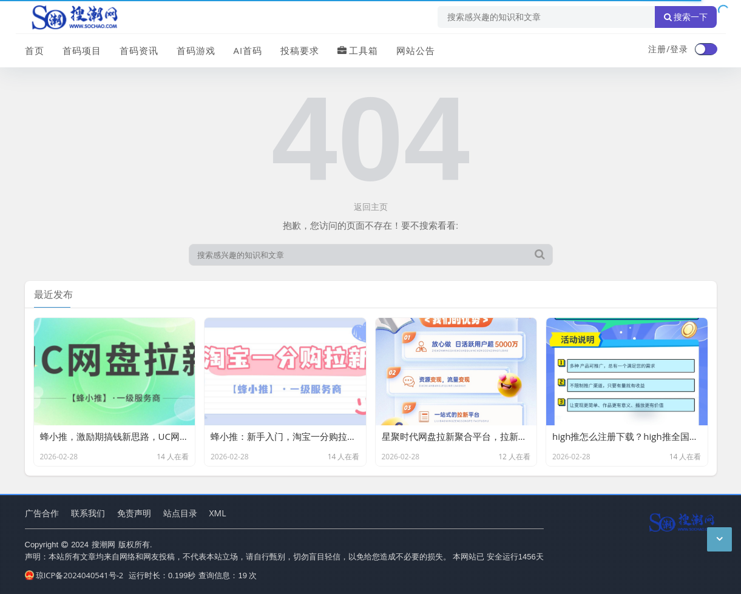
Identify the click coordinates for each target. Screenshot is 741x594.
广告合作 (42, 513)
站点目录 (180, 513)
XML (217, 513)
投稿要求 (299, 50)
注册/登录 (668, 49)
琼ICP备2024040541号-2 (74, 575)
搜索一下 (686, 17)
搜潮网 (103, 544)
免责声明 (134, 513)
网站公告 (415, 50)
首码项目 (82, 50)
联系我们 (88, 513)
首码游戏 (196, 50)
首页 (34, 50)
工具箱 (357, 50)
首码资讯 (139, 50)
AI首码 (248, 50)
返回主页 (371, 206)
